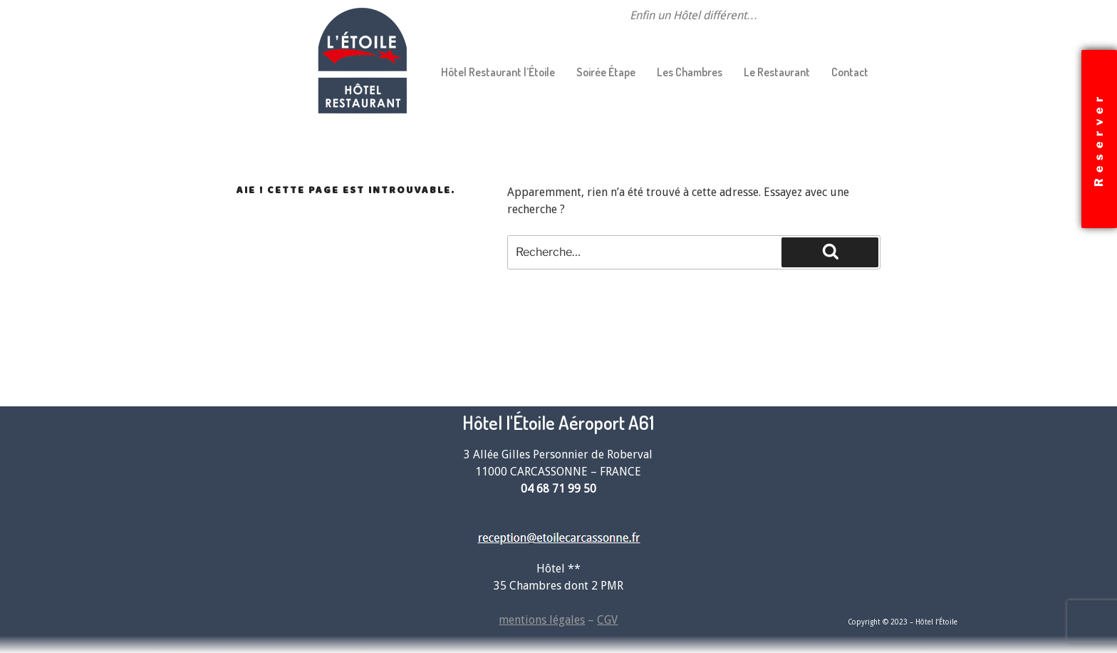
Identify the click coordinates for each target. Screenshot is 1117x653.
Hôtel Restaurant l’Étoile (498, 72)
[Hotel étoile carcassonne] (829, 505)
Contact (849, 72)
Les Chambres (689, 72)
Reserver (1099, 139)
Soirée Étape (605, 72)
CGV (607, 620)
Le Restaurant (777, 72)
